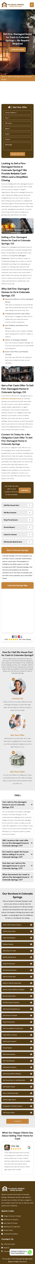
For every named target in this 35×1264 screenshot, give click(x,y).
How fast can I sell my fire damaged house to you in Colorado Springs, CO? (17, 866)
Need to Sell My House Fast (12, 983)
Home (3, 77)
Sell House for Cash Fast (12, 1227)
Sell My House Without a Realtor (14, 990)
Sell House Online (9, 1113)
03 (13, 752)
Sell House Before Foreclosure (13, 1028)
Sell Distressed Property (11, 1002)
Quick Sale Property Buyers (12, 925)
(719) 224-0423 (17, 49)
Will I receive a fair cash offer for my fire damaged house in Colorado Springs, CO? (17, 843)
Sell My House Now (9, 977)
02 (13, 716)
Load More (17, 1121)
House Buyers (7, 1048)
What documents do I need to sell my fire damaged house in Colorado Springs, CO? (17, 877)
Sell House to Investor (11, 1220)
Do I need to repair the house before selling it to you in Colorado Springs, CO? (17, 854)
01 (13, 679)
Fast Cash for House (10, 1223)
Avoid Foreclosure (9, 964)
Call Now (24, 490)
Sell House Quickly (9, 1054)
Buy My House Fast (9, 996)
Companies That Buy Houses (12, 1106)
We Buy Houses (8, 944)
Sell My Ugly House (9, 1100)
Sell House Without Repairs (12, 1074)
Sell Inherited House (9, 970)
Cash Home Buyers (9, 938)
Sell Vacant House (9, 1087)
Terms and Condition (11, 1234)
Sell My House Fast (9, 931)
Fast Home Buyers (9, 1061)
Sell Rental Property (9, 1067)
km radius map (17, 611)
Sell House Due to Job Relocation (14, 1080)
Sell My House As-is (9, 957)
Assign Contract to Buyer (12, 1216)
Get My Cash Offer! (17, 154)
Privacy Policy (8, 1230)
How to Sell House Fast (10, 1093)
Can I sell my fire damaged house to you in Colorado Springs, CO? (17, 804)
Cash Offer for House (10, 1035)
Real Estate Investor (10, 1041)
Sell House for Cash (9, 951)
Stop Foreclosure (9, 1022)
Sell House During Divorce (11, 1009)
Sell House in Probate (10, 1015)
